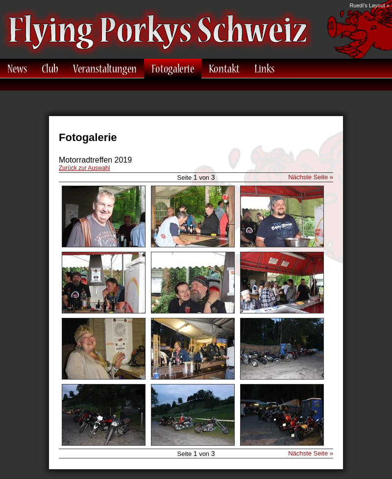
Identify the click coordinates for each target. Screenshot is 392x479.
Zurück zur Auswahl (84, 168)
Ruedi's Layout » (369, 5)
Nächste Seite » (310, 177)
